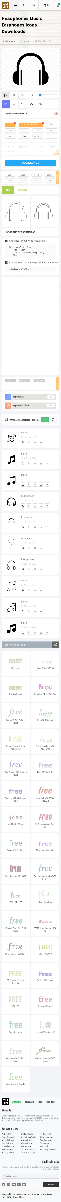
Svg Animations (46, 1137)
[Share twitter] (14, 1184)
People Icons (7, 1143)
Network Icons (27, 1143)
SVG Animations (31, 125)
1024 (36, 180)
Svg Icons (6, 5)
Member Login (8, 1149)
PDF (10, 130)
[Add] (23, 442)
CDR (38, 130)
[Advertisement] (30, 326)
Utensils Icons (8, 1146)
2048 (50, 180)
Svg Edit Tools (27, 1134)
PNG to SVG (7, 1134)
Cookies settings (28, 1152)
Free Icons (29, 1102)
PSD (51, 130)
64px (36, 175)
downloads (30, 162)
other (26, 41)
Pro (40, 104)
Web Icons (50, 1102)
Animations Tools (28, 1137)
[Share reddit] (8, 1184)
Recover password (48, 1149)
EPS (24, 130)
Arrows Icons (26, 1140)
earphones (26, 538)
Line (24, 136)
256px (10, 180)
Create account (27, 1149)
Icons (7, 190)
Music (10, 380)
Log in (45, 5)
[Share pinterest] (19, 1184)
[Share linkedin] (24, 1184)
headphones (27, 496)
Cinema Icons (45, 1143)
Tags (40, 1102)
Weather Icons (46, 1140)
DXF (10, 136)
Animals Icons (8, 1140)
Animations (22, 190)
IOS (51, 136)
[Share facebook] (3, 1184)
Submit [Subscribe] (51, 1184)
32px (23, 175)
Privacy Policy (8, 1152)
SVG (10, 125)
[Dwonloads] (41, 442)
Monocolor (10, 41)
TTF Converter (46, 1134)
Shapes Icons (26, 1146)
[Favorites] (35, 442)
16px (10, 175)
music (24, 432)
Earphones (39, 380)
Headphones (25, 380)
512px (23, 180)
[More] (47, 442)
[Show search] (24, 5)
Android (37, 136)
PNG (51, 125)
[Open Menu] (34, 5)
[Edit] (29, 442)
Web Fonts (16, 1102)
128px (50, 175)
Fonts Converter (8, 1137)
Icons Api (44, 1146)
